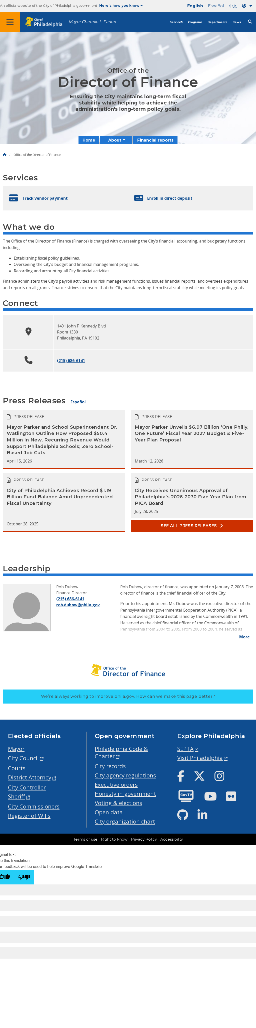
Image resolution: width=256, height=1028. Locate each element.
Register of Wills (29, 816)
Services (176, 22)
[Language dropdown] (248, 6)
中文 (233, 6)
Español (216, 6)
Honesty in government (125, 793)
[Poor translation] (24, 877)
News (236, 22)
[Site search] (250, 22)
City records (110, 766)
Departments (218, 22)
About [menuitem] (114, 140)
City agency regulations (125, 775)
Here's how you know (121, 6)
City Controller (27, 787)
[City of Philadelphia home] (46, 22)
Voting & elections (118, 803)
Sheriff (16, 796)
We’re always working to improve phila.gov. (128, 696)
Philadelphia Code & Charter (121, 752)
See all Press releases (192, 525)
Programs (195, 22)
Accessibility (171, 839)
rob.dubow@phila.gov (78, 605)
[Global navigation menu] (10, 22)
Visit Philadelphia (200, 758)
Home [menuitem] (88, 140)
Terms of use (85, 839)
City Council (23, 758)
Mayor (16, 749)
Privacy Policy (144, 839)
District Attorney (29, 777)
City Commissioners (34, 806)
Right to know (114, 839)
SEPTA (185, 749)
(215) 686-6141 (71, 360)
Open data (109, 812)
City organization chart (125, 821)
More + (246, 637)
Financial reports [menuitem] (155, 140)
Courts (17, 768)
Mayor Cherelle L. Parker (92, 21)
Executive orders (116, 784)
